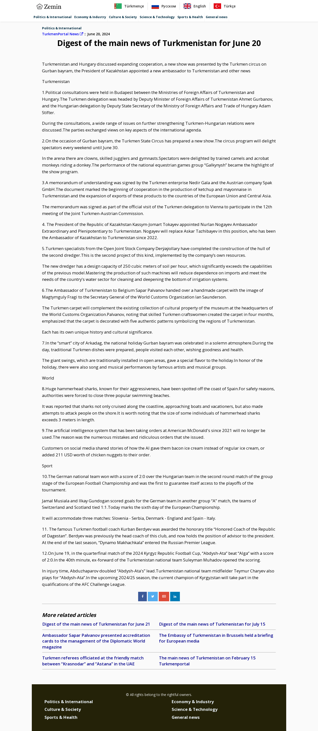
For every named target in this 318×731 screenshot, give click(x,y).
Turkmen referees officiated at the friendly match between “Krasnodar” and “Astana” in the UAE (93, 661)
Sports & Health (190, 17)
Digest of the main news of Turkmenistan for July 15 (212, 624)
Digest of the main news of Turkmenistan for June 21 (96, 624)
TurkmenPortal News (62, 34)
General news (217, 17)
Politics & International (53, 17)
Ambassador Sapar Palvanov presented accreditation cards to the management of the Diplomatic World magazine (96, 641)
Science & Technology (157, 17)
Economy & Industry (90, 17)
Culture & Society (123, 17)
